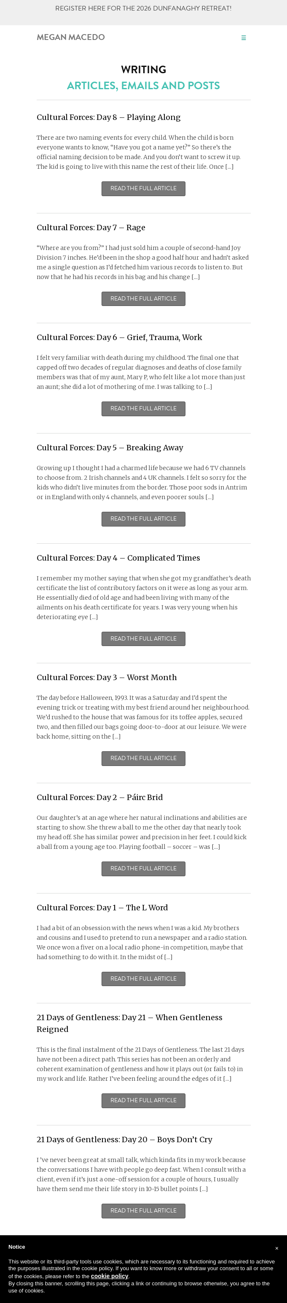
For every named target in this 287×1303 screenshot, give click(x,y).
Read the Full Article (143, 188)
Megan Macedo (71, 37)
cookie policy (110, 1276)
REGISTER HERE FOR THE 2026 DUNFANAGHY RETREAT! (143, 8)
